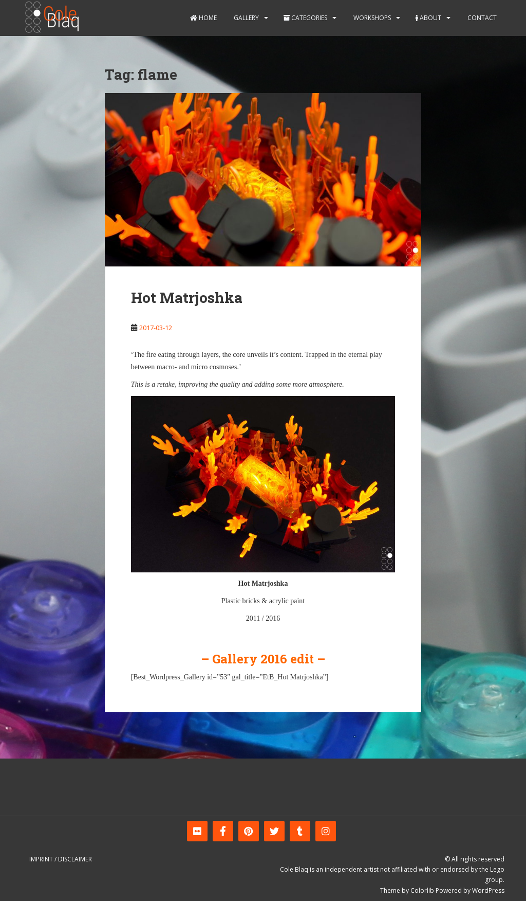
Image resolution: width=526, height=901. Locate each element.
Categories (305, 17)
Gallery (245, 17)
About (428, 17)
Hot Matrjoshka (186, 297)
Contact (481, 17)
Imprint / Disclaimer (60, 859)
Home (203, 17)
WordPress (488, 890)
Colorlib (422, 890)
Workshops (371, 17)
